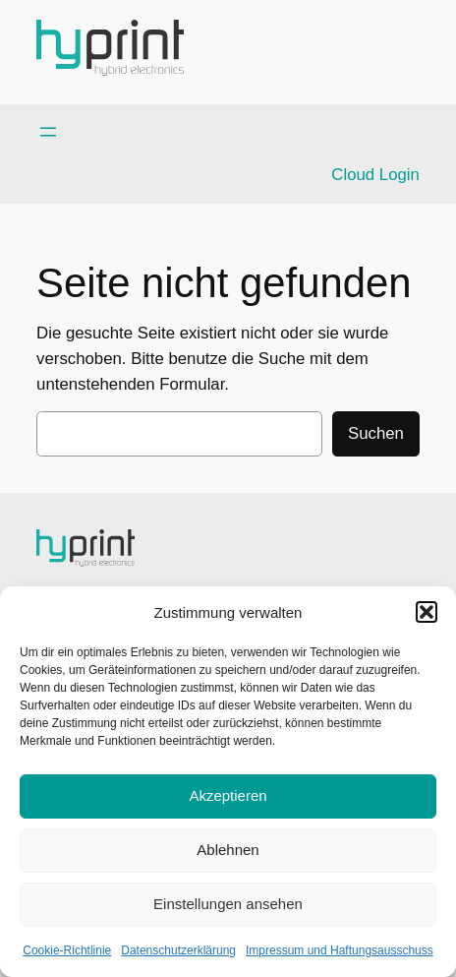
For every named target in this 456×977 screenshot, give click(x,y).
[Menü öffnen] (48, 132)
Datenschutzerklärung (178, 950)
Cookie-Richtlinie (67, 950)
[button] (426, 612)
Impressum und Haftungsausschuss (339, 950)
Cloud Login (375, 174)
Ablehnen (227, 849)
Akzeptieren (227, 795)
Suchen (376, 433)
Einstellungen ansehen (228, 903)
